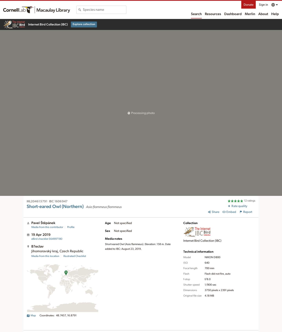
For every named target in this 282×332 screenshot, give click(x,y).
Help (275, 14)
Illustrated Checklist (74, 256)
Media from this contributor (47, 227)
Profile (70, 227)
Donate (248, 4)
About (263, 14)
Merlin (250, 14)
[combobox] (104, 10)
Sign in (263, 4)
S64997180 (46, 239)
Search (196, 14)
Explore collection (84, 24)
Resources (213, 14)
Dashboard (233, 14)
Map (31, 315)
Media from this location (45, 256)
